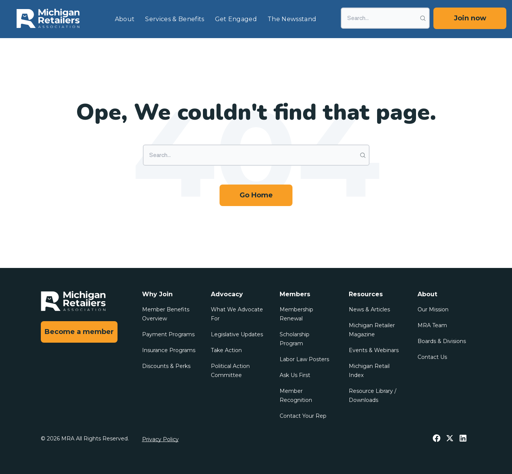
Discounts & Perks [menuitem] (166, 366)
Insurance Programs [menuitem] (168, 350)
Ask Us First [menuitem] (295, 375)
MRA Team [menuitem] (432, 325)
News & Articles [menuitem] (369, 309)
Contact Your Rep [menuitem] (303, 415)
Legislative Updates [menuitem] (237, 334)
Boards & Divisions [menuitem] (442, 341)
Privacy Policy (160, 439)
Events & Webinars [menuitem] (374, 350)
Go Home (256, 195)
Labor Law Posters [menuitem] (304, 359)
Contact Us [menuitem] (432, 357)
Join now (470, 18)
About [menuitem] (125, 19)
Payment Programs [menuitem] (168, 334)
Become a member (79, 332)
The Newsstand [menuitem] (292, 19)
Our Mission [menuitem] (433, 309)
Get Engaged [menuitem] (236, 19)
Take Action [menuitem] (226, 350)
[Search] (385, 18)
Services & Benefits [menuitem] (174, 19)
